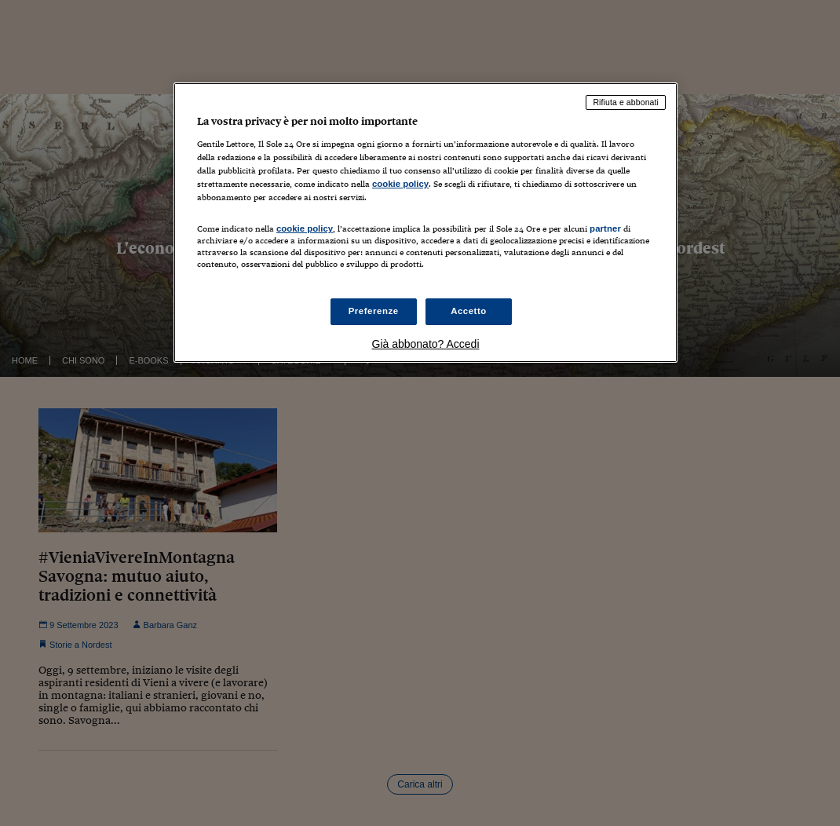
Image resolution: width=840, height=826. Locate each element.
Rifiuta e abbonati (626, 102)
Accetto (469, 311)
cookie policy (400, 183)
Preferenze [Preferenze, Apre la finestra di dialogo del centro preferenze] (374, 311)
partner (605, 228)
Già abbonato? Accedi (426, 344)
